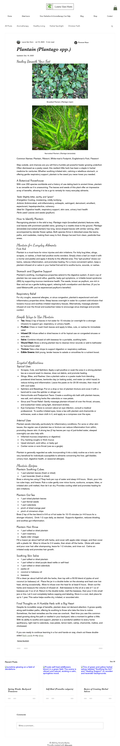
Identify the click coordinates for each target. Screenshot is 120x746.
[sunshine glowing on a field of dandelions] (22, 675)
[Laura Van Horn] (63, 6)
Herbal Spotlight (57, 26)
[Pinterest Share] (81, 42)
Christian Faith (74, 26)
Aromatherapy (23, 26)
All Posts (8, 26)
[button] (115, 8)
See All (112, 661)
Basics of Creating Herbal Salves (96, 690)
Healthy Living (39, 26)
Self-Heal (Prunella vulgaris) (59, 689)
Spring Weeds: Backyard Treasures (19, 690)
